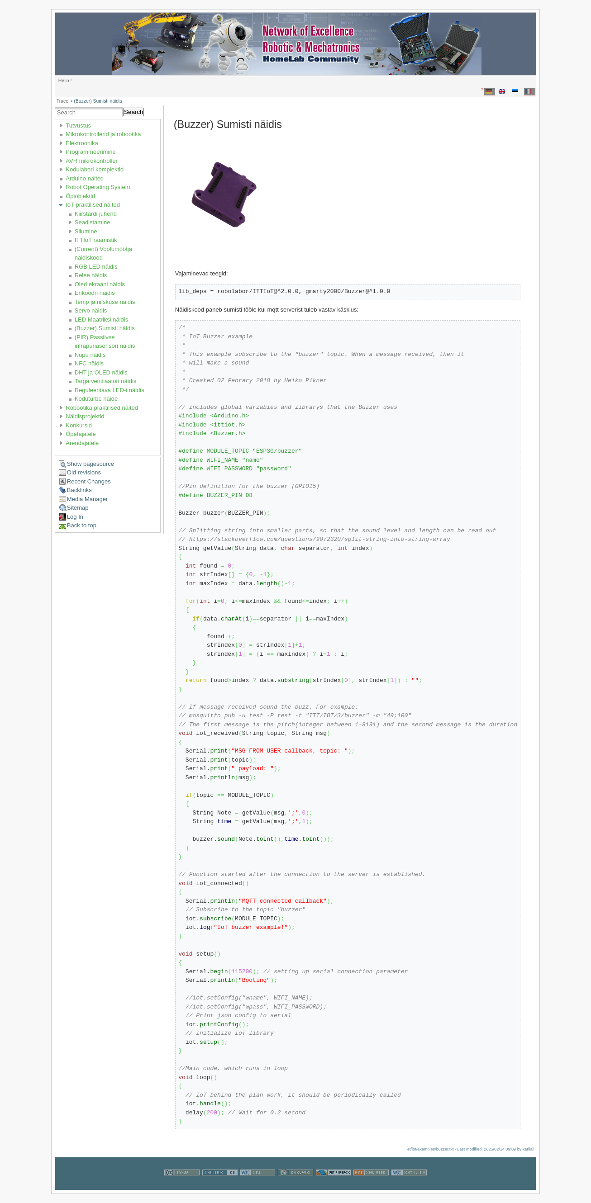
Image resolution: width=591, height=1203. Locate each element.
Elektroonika (82, 143)
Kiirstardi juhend (96, 213)
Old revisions (84, 472)
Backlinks (79, 490)
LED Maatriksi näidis (102, 319)
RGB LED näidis (96, 266)
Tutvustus (78, 125)
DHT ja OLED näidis (101, 372)
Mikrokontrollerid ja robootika (103, 134)
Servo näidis (91, 310)
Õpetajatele (81, 434)
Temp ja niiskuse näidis (105, 301)
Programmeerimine (91, 151)
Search (133, 112)
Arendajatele (82, 443)
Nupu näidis (90, 354)
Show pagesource (90, 463)
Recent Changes (89, 481)
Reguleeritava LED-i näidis (109, 390)
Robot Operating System (98, 187)
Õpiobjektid (80, 196)
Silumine (86, 231)
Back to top (81, 525)
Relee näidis (91, 275)
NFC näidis (89, 363)
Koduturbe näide (96, 398)
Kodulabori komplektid (95, 169)
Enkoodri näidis (95, 292)
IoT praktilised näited (93, 204)
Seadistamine (92, 222)
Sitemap (78, 507)
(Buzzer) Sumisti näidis (98, 101)
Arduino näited (85, 178)
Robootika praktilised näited (102, 407)
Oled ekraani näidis (100, 284)
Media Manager (87, 499)
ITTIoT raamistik (96, 240)
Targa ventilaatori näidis (106, 381)
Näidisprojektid (85, 416)
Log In (75, 516)
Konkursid (79, 425)
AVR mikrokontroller (92, 160)
